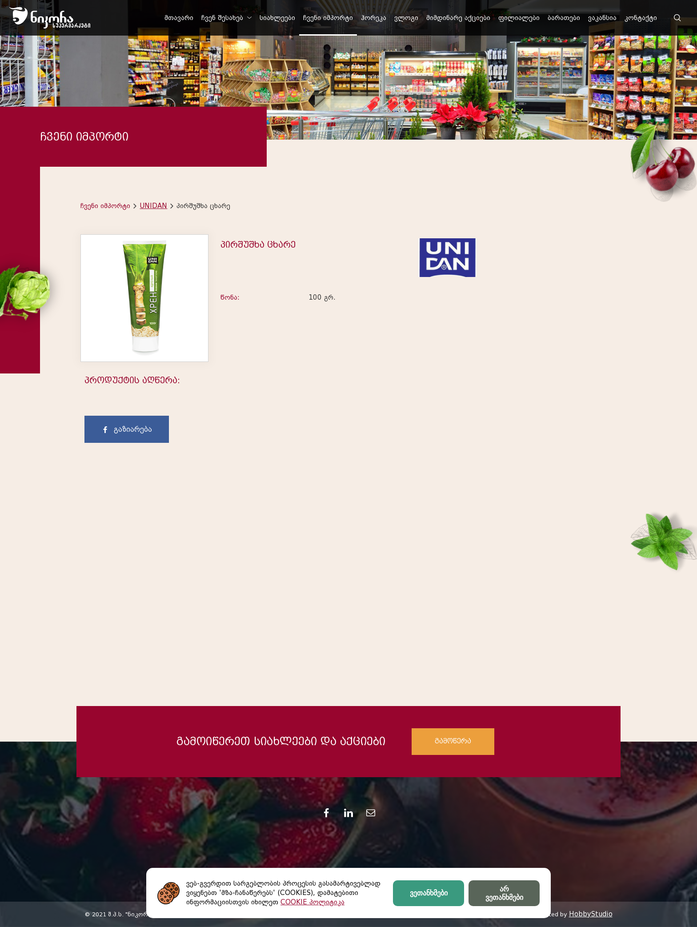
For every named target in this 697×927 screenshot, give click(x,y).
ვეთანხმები (429, 893)
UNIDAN (153, 206)
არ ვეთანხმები (504, 893)
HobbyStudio (591, 914)
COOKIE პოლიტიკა (312, 902)
